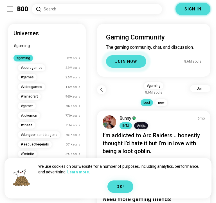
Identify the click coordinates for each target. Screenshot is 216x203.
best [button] (146, 103)
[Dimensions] (168, 9)
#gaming (22, 45)
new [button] (161, 103)
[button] (126, 125)
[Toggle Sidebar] (10, 9)
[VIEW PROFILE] (109, 122)
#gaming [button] (154, 86)
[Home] (22, 9)
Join (200, 89)
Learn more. (78, 172)
